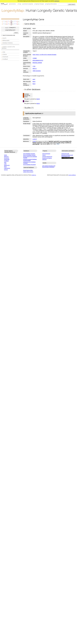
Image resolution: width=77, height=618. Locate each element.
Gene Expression (46, 153)
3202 (34, 141)
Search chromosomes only (8, 35)
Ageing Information (51, 4)
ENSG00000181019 (38, 60)
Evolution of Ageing (47, 158)
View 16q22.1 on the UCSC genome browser (44, 54)
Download (5, 56)
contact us (33, 174)
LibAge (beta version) (28, 171)
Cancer (44, 155)
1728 (34, 66)
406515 (35, 68)
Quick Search (72, 4)
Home (5, 155)
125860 (35, 58)
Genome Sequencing (47, 156)
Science (6, 169)
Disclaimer (6, 158)
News (5, 166)
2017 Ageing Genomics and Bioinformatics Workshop (48, 166)
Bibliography (6, 40)
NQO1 (38, 99)
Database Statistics (8, 43)
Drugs (19, 4)
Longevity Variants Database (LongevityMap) (30, 160)
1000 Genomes (37, 70)
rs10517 (35, 139)
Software (44, 159)
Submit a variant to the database (8, 47)
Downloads (6, 159)
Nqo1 (34, 81)
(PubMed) (57, 144)
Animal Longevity (28, 4)
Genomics (13, 4)
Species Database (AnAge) (29, 155)
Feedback (5, 59)
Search (16, 32)
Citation (5, 54)
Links (5, 163)
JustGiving (56, 1)
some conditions (72, 174)
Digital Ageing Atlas (28, 170)
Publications (7, 168)
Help (4, 52)
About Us (6, 156)
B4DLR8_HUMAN (37, 62)
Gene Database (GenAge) (29, 153)
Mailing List (7, 165)
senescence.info (65, 153)
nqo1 (34, 79)
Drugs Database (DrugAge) (29, 164)
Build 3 (7, 27)
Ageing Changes (39, 4)
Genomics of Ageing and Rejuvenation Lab (67, 155)
